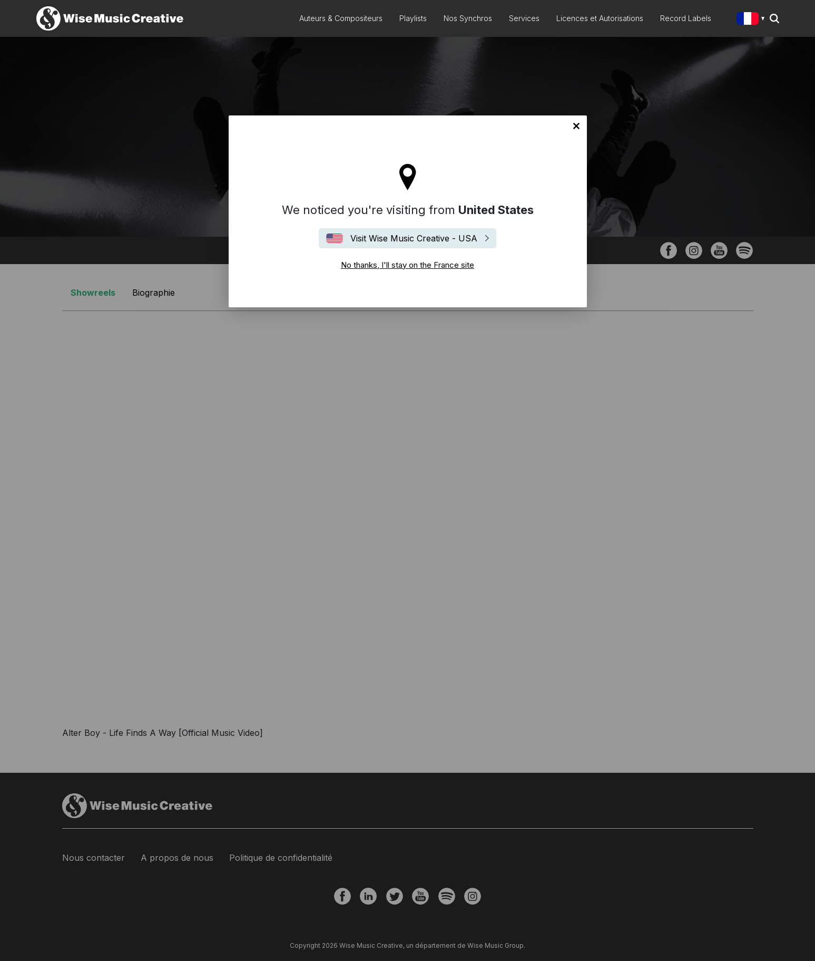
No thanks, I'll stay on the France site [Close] (576, 126)
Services (524, 18)
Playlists (413, 18)
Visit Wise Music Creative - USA (413, 238)
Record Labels (685, 18)
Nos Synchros (468, 18)
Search (774, 18)
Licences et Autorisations (599, 18)
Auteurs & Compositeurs (340, 18)
